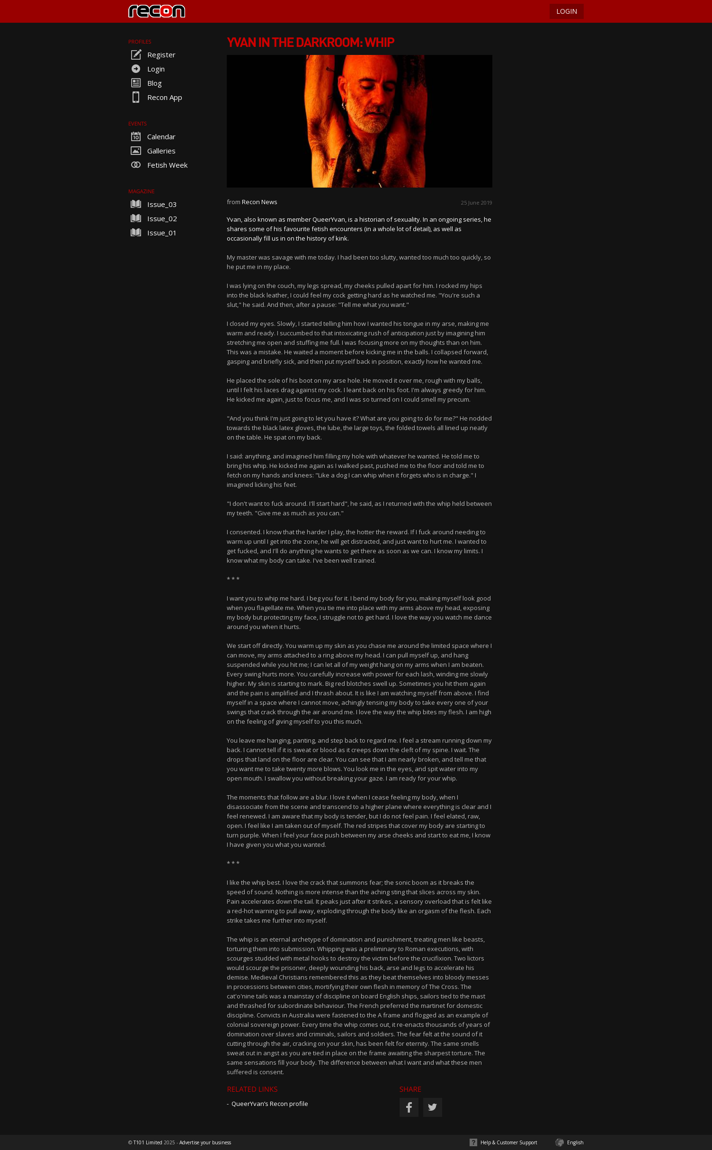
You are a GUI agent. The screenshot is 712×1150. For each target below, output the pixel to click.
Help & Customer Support (509, 1142)
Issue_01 (152, 232)
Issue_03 (152, 204)
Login (146, 69)
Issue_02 (152, 218)
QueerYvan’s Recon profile (269, 1103)
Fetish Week (157, 165)
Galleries (152, 151)
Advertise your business (205, 1142)
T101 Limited (148, 1142)
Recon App (155, 97)
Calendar (152, 136)
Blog (145, 83)
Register (152, 54)
